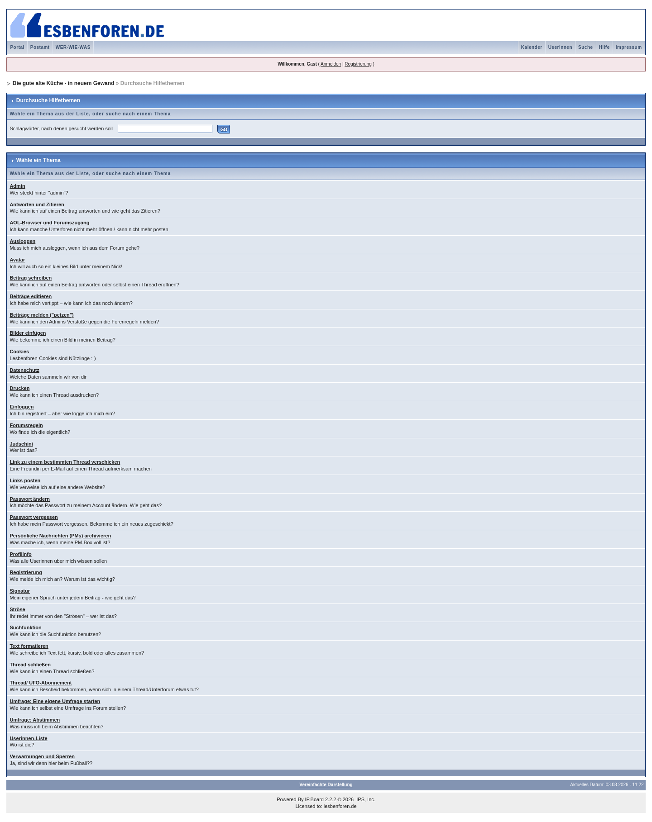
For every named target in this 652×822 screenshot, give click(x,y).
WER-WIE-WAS (73, 47)
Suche (585, 47)
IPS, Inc (365, 799)
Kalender (531, 47)
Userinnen (560, 47)
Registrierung (358, 64)
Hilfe (604, 47)
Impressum (629, 47)
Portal (17, 47)
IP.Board (314, 799)
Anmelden (331, 64)
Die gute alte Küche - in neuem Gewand (64, 83)
